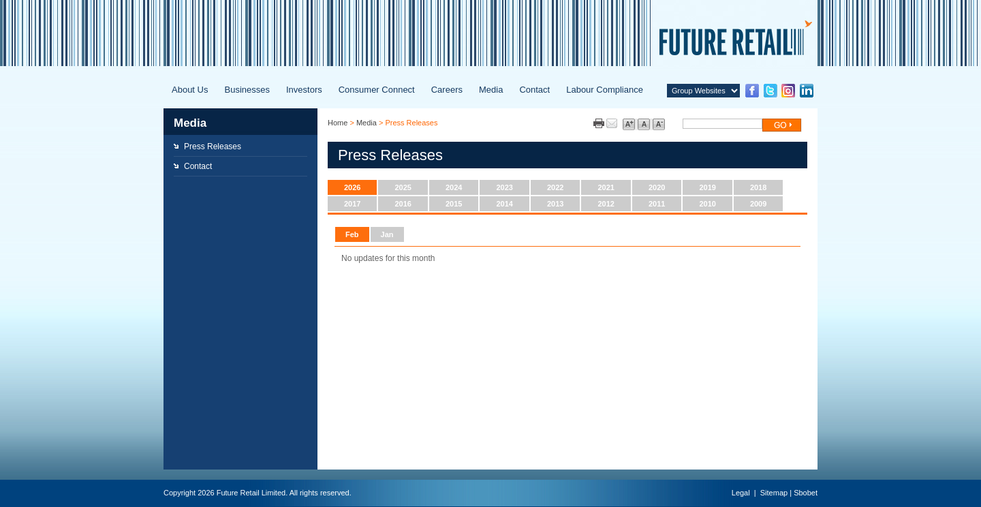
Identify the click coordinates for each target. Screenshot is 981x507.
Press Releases (212, 146)
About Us (190, 89)
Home (337, 123)
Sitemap (774, 493)
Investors (304, 89)
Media (491, 89)
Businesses (246, 89)
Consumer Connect (377, 89)
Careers (447, 89)
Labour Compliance (604, 89)
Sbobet (806, 493)
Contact (534, 89)
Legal (741, 493)
